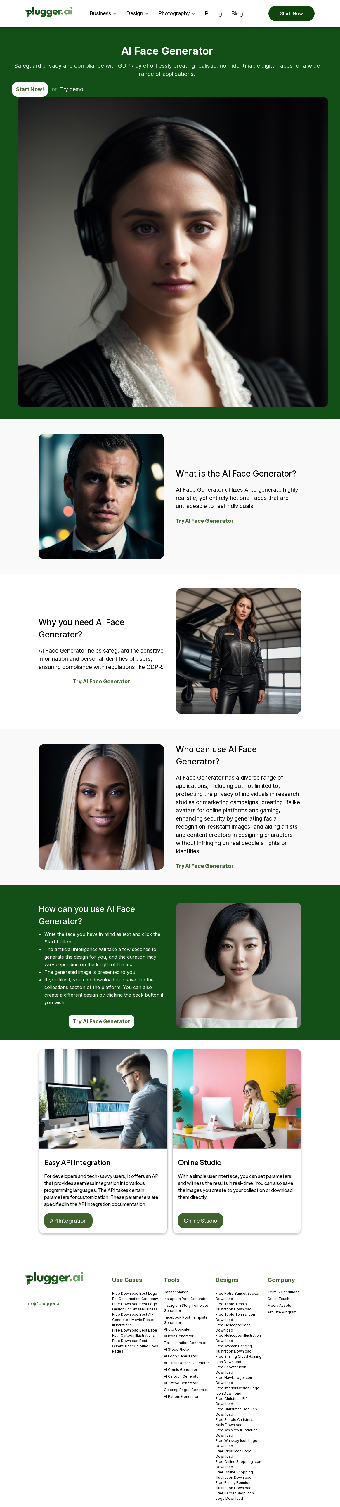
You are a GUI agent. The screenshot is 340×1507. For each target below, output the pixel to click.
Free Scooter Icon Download (231, 1369)
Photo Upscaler (177, 1329)
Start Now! (30, 89)
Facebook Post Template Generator (186, 1320)
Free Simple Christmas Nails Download (235, 1422)
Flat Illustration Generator (185, 1343)
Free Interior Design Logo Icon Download (237, 1390)
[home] (49, 13)
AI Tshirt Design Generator (186, 1363)
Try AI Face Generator (205, 520)
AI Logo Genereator (180, 1356)
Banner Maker (176, 1292)
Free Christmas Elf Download (231, 1401)
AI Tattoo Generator (180, 1383)
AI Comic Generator (180, 1369)
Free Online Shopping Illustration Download (234, 1475)
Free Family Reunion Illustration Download (233, 1485)
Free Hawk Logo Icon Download (234, 1380)
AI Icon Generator (178, 1336)
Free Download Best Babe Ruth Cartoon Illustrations (134, 1333)
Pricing (213, 13)
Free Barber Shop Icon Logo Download (235, 1496)
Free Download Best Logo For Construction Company (135, 1296)
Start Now (291, 13)
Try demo (71, 89)
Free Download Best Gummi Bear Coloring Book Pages (135, 1346)
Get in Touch (278, 1298)
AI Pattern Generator (181, 1396)
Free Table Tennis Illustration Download (233, 1306)
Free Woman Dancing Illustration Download (234, 1348)
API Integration (68, 1220)
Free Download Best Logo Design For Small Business (135, 1306)
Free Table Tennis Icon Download (235, 1317)
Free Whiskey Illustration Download (237, 1433)
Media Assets (279, 1305)
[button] (104, 13)
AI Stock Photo (176, 1349)
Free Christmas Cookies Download (236, 1411)
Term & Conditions (283, 1292)
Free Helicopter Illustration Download (238, 1338)
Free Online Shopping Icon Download (238, 1464)
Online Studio (200, 1220)
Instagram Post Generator (186, 1298)
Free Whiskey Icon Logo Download (236, 1443)
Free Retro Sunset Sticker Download (237, 1296)
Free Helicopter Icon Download (233, 1327)
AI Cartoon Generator (182, 1376)
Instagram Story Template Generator (186, 1308)
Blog (237, 13)
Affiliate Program (282, 1312)
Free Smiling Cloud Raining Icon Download (238, 1359)
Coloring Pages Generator (186, 1390)
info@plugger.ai (42, 1303)
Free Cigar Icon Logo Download (233, 1454)
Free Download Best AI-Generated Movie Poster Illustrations (133, 1319)
